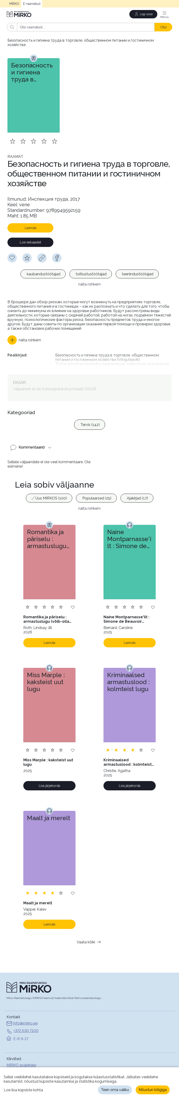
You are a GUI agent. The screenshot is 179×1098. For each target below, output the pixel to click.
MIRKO (14, 4)
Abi (9, 1065)
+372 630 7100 (22, 1025)
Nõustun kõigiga (153, 1090)
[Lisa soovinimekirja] (73, 601)
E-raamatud (31, 4)
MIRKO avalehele (21, 1059)
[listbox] (89, 274)
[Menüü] (164, 14)
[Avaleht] (19, 14)
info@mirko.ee (22, 1017)
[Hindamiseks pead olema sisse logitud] (27, 258)
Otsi (163, 27)
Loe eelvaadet (30, 242)
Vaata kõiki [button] (90, 935)
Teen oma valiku (115, 1090)
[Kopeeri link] (42, 258)
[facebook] (57, 258)
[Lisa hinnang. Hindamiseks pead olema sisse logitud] (33, 141)
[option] (43, 274)
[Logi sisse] (143, 14)
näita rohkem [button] (89, 284)
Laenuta (30, 228)
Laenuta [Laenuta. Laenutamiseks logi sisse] (49, 636)
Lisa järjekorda (49, 779)
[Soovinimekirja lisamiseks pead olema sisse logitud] (12, 258)
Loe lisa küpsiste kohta (23, 1090)
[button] (24, 340)
